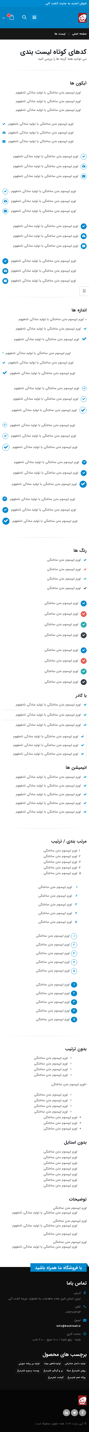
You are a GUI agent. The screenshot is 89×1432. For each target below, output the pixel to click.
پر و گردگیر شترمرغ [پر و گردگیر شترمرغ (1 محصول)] (53, 1370)
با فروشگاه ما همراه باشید (58, 1267)
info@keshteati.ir (68, 1326)
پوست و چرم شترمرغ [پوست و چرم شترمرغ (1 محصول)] (28, 1370)
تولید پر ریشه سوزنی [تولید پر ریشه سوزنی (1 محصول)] (29, 1363)
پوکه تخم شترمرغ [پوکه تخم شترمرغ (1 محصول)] (76, 1377)
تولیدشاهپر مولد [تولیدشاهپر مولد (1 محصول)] (52, 1363)
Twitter (74, 1412)
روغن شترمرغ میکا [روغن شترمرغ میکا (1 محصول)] (76, 1370)
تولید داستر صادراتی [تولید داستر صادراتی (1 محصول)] (75, 1363)
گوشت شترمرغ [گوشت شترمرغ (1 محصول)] (55, 1377)
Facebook (82, 1412)
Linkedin (66, 1412)
